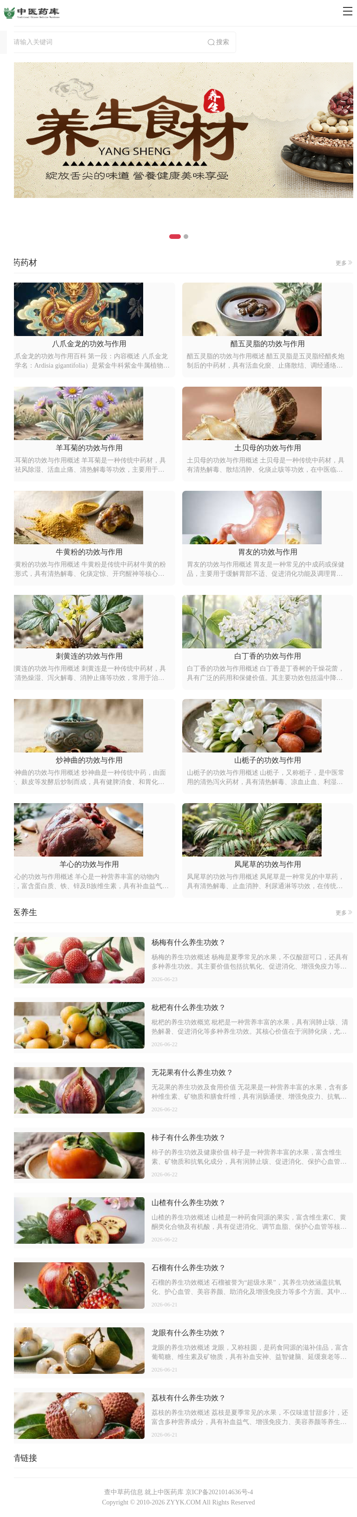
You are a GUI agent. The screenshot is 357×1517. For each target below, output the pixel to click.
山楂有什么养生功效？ (189, 1203)
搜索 (218, 42)
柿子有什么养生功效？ (189, 1137)
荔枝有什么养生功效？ (189, 1398)
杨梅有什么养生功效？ (189, 942)
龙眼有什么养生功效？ (189, 1333)
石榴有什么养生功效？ (189, 1268)
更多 (344, 262)
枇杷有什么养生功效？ (189, 1007)
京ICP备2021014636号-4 (219, 1492)
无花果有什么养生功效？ (192, 1072)
